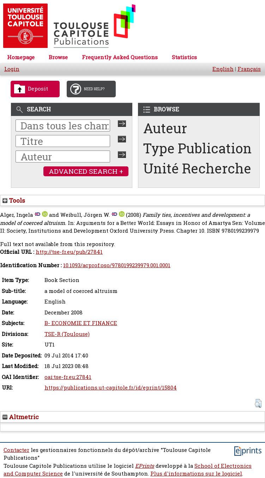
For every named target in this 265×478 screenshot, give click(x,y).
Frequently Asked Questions (120, 57)
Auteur (165, 128)
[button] (258, 403)
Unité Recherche (197, 168)
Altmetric (20, 417)
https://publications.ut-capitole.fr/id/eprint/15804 (110, 387)
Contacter (16, 450)
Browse (58, 57)
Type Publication (197, 148)
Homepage (21, 57)
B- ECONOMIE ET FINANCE (80, 323)
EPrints (144, 466)
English (223, 69)
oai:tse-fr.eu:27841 (67, 377)
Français (249, 69)
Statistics (184, 57)
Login (11, 69)
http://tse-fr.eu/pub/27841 (69, 252)
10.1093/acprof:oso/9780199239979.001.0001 (116, 265)
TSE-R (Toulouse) (67, 334)
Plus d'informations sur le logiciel (196, 473)
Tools (13, 200)
